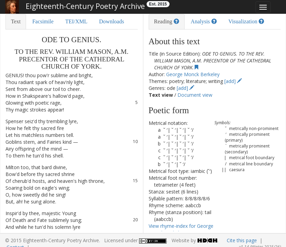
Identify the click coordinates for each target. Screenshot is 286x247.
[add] (233, 81)
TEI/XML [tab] (76, 21)
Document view (194, 95)
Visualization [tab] (246, 21)
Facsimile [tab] (42, 21)
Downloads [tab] (111, 21)
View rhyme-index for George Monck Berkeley (181, 229)
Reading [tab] (166, 21)
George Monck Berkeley (193, 74)
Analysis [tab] (204, 21)
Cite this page (242, 240)
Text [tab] (16, 21)
